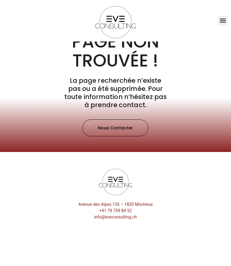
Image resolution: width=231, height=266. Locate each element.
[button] (223, 21)
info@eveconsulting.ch (115, 242)
